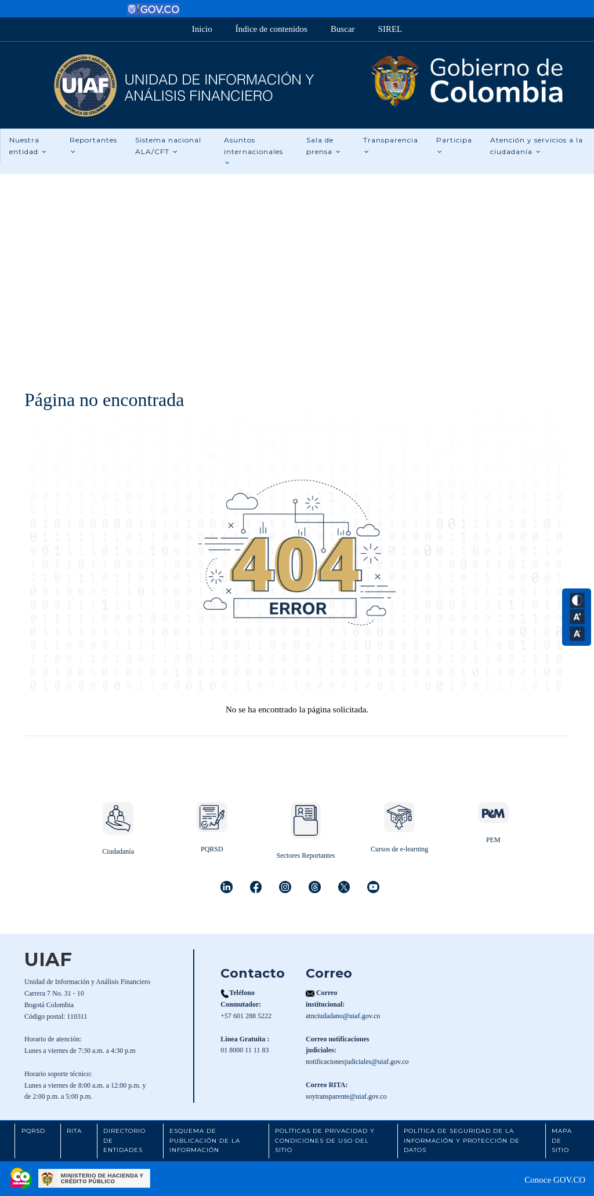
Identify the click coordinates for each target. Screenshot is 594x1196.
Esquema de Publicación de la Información (204, 1140)
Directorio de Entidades (124, 1140)
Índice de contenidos (271, 29)
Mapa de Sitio (562, 1140)
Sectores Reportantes (305, 855)
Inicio (202, 29)
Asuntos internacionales (253, 151)
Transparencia (390, 145)
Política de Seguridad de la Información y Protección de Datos (462, 1140)
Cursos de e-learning (399, 849)
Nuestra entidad (28, 146)
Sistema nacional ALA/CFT (168, 146)
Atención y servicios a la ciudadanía (536, 146)
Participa (454, 145)
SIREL (390, 29)
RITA (74, 1131)
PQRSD (212, 849)
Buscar (343, 29)
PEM (493, 840)
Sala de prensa (323, 146)
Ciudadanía (118, 851)
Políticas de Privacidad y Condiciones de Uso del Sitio (325, 1140)
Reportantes (93, 145)
